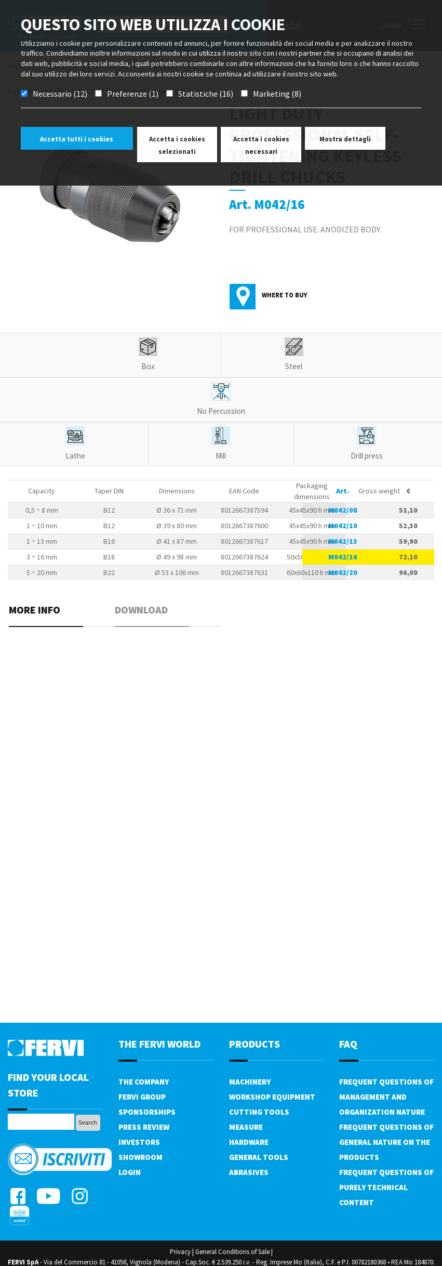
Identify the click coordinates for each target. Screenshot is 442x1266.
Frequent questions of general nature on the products (386, 1142)
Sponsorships (147, 1112)
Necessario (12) (60, 93)
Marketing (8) (277, 93)
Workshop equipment (272, 1097)
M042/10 (342, 525)
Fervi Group (142, 1097)
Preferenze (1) (132, 93)
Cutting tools (259, 1112)
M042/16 (342, 557)
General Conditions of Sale (232, 1251)
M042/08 (342, 510)
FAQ (348, 1043)
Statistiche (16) (205, 93)
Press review (143, 1127)
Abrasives (249, 1172)
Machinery (250, 1082)
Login (129, 1172)
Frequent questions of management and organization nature (386, 1097)
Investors (139, 1142)
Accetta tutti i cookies (76, 139)
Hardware (249, 1142)
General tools (258, 1157)
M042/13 (342, 541)
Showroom (140, 1157)
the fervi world (159, 1043)
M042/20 (342, 572)
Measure (246, 1127)
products (254, 1043)
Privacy (180, 1251)
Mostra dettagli (345, 139)
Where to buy (284, 295)
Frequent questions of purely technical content (386, 1187)
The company (143, 1082)
